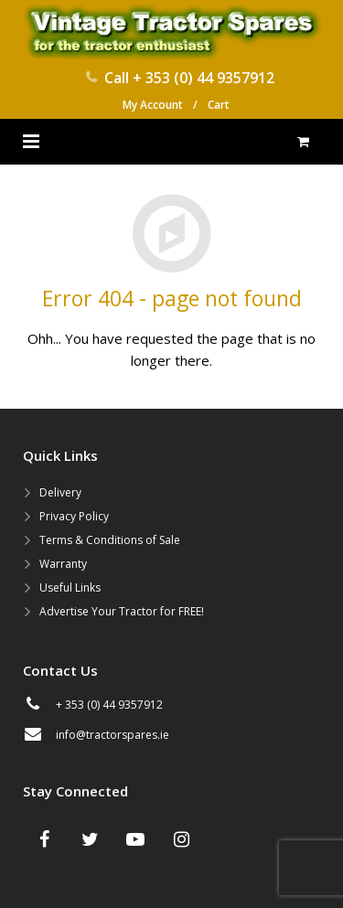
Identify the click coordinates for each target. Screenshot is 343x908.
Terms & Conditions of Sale (109, 540)
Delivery (60, 492)
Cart (219, 104)
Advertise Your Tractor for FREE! (121, 611)
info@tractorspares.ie (112, 734)
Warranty (63, 564)
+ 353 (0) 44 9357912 (203, 78)
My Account (153, 104)
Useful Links (70, 587)
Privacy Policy (74, 516)
